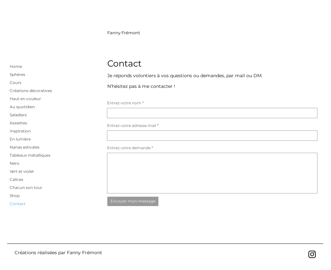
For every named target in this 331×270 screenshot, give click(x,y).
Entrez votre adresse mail (131, 126)
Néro (14, 163)
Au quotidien (22, 106)
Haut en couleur (25, 98)
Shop (15, 195)
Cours (15, 82)
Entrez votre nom (124, 103)
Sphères (17, 74)
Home (16, 66)
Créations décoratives (31, 90)
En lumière (20, 139)
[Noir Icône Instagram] (312, 254)
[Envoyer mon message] (132, 201)
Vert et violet (22, 171)
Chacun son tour (26, 187)
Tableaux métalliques (30, 155)
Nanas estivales (24, 147)
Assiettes (18, 122)
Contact (18, 203)
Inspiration (20, 131)
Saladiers (18, 114)
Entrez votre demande (129, 148)
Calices (16, 179)
